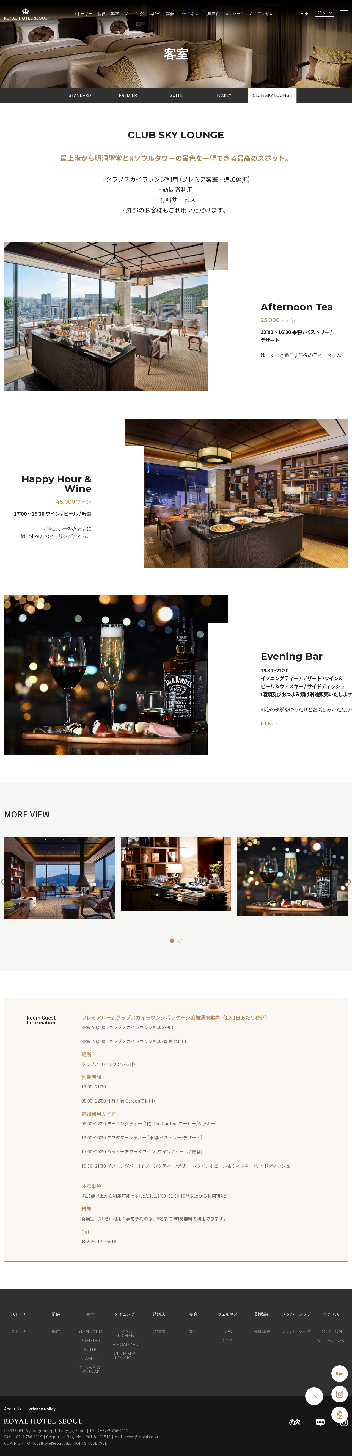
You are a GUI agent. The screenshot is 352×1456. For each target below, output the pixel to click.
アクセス (265, 13)
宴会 (170, 13)
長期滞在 (211, 13)
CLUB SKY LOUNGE (124, 1355)
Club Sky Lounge (272, 95)
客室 (115, 13)
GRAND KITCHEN (124, 1333)
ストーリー (82, 13)
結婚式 (155, 13)
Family (224, 95)
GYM (227, 1340)
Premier (128, 95)
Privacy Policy (42, 1408)
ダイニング (134, 13)
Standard (79, 95)
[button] (2, 881)
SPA (228, 1331)
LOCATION (330, 1331)
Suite (176, 95)
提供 (102, 13)
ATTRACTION (331, 1340)
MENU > (270, 724)
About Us (12, 1408)
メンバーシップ (238, 13)
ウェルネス (189, 13)
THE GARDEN (124, 1344)
